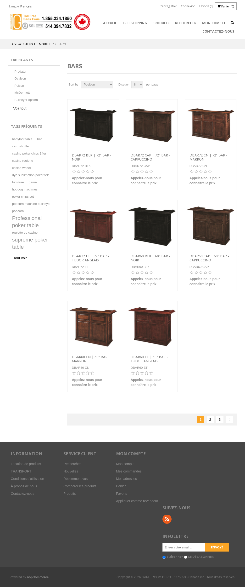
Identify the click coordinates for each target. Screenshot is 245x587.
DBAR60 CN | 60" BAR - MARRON (91, 359)
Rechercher (185, 23)
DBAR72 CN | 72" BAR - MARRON (208, 157)
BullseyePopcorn (26, 100)
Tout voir (20, 258)
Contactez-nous (218, 31)
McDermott (22, 92)
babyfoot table (22, 139)
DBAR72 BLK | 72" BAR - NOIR (91, 157)
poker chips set (23, 196)
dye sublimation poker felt (30, 175)
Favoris (121, 493)
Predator (20, 71)
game (33, 182)
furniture (18, 182)
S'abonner (175, 556)
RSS (167, 519)
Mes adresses (126, 479)
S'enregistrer (168, 6)
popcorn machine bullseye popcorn (31, 207)
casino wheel (21, 168)
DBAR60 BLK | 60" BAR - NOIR (150, 258)
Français (26, 6)
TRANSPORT (21, 471)
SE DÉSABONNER (201, 556)
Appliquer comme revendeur (137, 501)
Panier (121, 486)
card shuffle (20, 146)
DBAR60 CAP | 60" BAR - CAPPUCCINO (209, 258)
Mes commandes (129, 471)
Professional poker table (27, 221)
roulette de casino (25, 232)
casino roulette (22, 160)
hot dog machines (25, 189)
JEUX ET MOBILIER (39, 44)
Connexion (188, 6)
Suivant (229, 419)
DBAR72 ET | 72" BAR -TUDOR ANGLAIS (90, 258)
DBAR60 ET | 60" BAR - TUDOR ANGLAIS (149, 359)
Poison (19, 85)
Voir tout (19, 108)
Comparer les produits (79, 486)
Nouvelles (70, 471)
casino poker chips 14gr (29, 153)
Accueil (110, 23)
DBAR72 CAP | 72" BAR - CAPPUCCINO (150, 157)
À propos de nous (24, 486)
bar (39, 139)
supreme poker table (30, 243)
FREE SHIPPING (135, 23)
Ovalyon (20, 78)
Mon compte (214, 23)
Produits (160, 23)
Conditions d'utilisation (27, 479)
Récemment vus (75, 479)
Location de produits (26, 464)
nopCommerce (38, 577)
